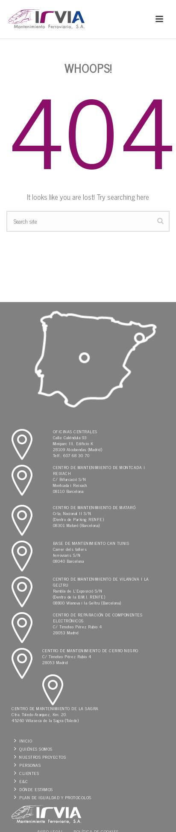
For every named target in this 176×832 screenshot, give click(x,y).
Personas (27, 765)
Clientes (26, 773)
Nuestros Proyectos (40, 756)
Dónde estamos (33, 789)
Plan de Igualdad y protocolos (52, 797)
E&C (21, 781)
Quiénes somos (33, 748)
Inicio (23, 740)
